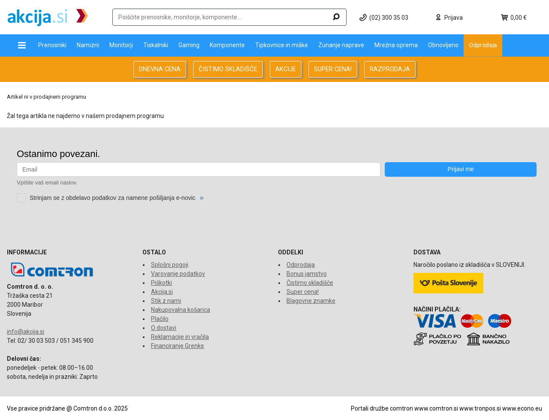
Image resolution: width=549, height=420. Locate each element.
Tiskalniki (155, 45)
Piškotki (161, 282)
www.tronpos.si (480, 408)
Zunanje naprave (341, 45)
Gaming (188, 45)
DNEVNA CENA (160, 69)
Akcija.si (162, 291)
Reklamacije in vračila (180, 336)
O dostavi (163, 327)
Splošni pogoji (169, 264)
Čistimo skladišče (310, 282)
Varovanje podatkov (178, 273)
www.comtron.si (436, 408)
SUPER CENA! (333, 69)
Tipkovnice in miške (281, 45)
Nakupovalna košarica (180, 309)
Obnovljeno (443, 45)
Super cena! (303, 291)
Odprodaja (483, 45)
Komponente (227, 45)
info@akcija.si (25, 331)
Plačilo (160, 318)
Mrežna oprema (396, 45)
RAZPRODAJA (390, 69)
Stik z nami (166, 300)
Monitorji (121, 45)
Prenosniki (52, 45)
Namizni (88, 45)
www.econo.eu (522, 408)
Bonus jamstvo (307, 273)
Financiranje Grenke (177, 345)
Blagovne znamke (311, 300)
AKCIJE (285, 69)
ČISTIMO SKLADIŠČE (228, 69)
